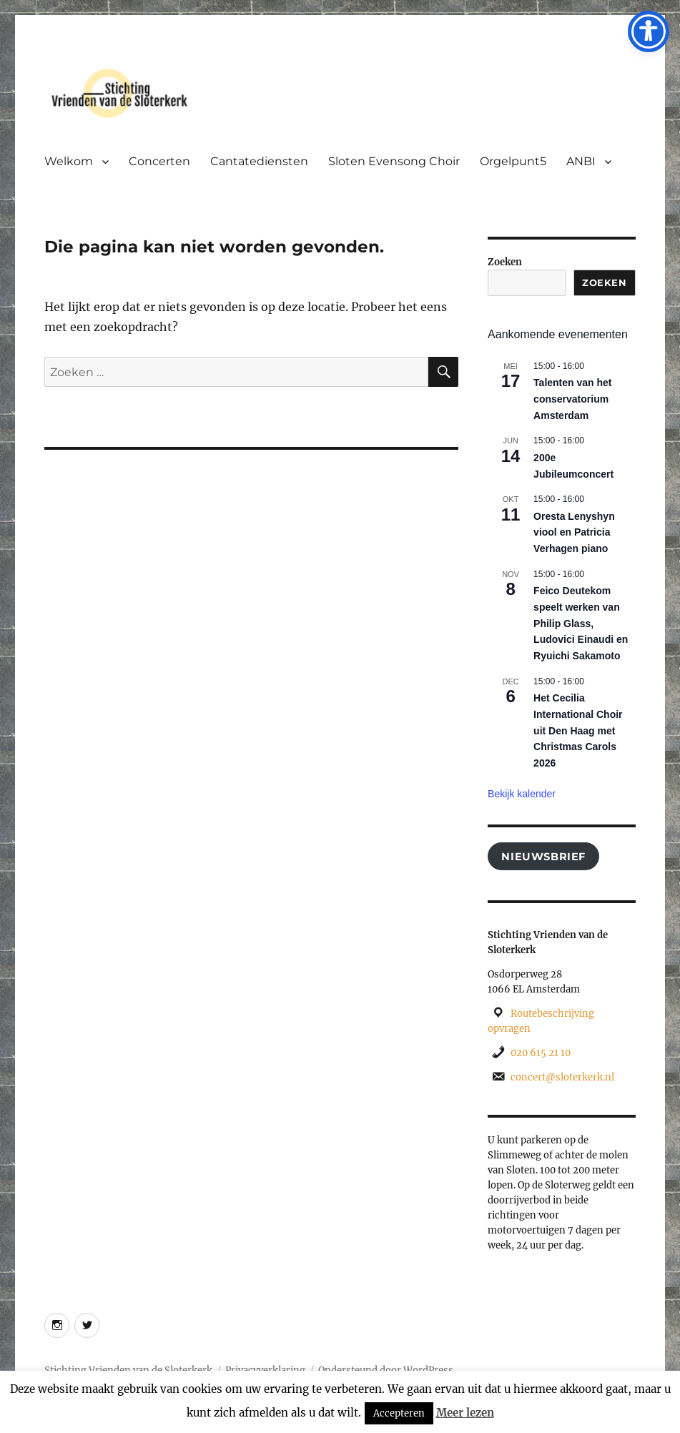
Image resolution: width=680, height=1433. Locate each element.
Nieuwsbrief (543, 856)
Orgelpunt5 (513, 161)
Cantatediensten (259, 161)
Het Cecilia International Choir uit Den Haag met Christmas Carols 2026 (577, 730)
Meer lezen (465, 1412)
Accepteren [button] (399, 1413)
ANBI (581, 161)
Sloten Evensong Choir (394, 161)
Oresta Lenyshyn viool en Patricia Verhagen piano (574, 532)
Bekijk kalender (522, 793)
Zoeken (505, 262)
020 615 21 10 (541, 1053)
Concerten (159, 161)
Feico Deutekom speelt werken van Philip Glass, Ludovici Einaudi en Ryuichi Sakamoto (580, 623)
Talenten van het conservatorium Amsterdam (572, 398)
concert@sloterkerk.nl (562, 1077)
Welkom (68, 161)
